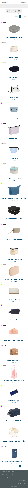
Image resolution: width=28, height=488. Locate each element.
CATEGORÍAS (11, 11)
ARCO (24, 482)
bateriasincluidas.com (14, 486)
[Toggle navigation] (3, 6)
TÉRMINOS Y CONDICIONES (20, 483)
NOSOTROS (4, 473)
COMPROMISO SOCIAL (21, 479)
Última (24, 16)
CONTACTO (5, 477)
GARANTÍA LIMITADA (6, 476)
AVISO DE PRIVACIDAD (21, 480)
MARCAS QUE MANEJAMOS (8, 474)
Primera (16, 16)
